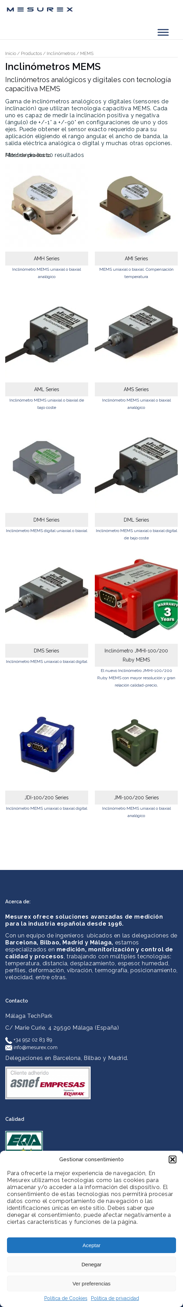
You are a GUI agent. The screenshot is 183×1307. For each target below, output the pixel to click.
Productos (31, 53)
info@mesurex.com (31, 1047)
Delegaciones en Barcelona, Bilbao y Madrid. (66, 1058)
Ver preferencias (91, 1283)
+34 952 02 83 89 (28, 1040)
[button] (172, 1159)
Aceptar (92, 1245)
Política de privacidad (115, 1298)
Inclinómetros (61, 53)
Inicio (10, 53)
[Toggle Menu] (163, 32)
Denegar (92, 1264)
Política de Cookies (65, 1298)
